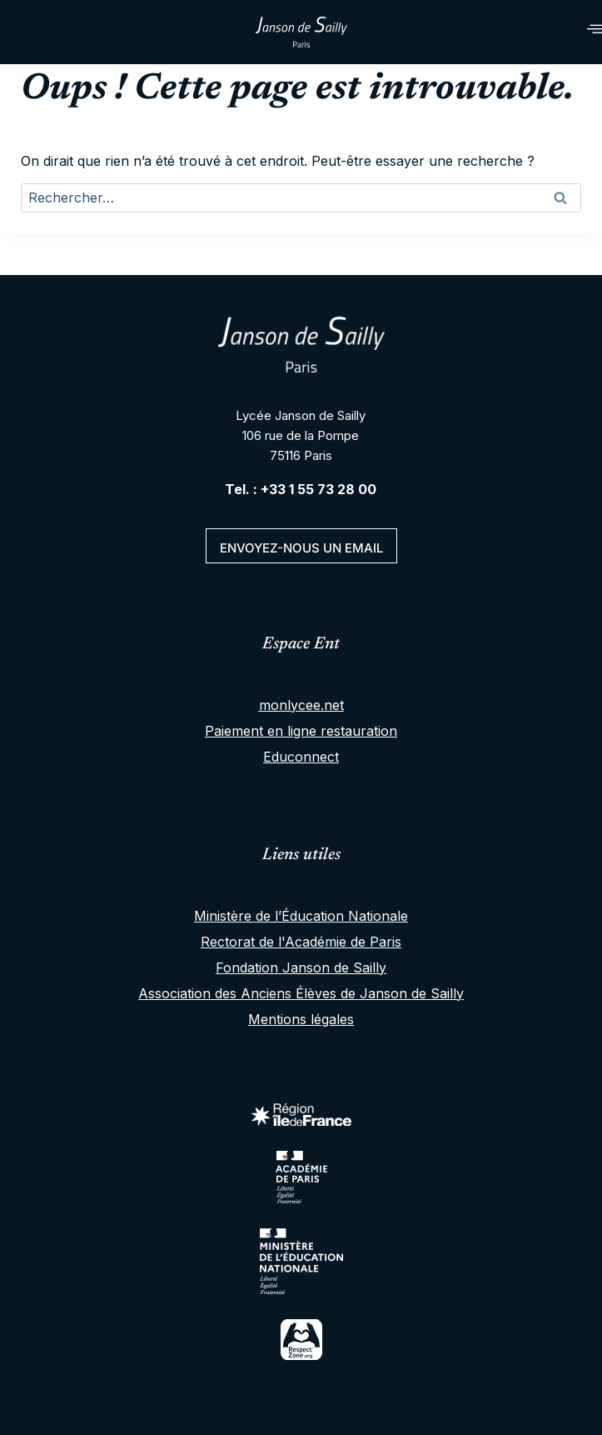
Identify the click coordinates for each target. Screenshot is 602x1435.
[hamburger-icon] (575, 32)
